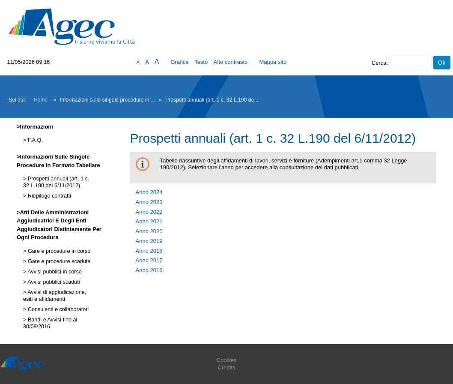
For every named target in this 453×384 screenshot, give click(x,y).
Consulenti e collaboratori (57, 309)
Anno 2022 (149, 212)
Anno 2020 (149, 231)
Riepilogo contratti (48, 196)
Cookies (227, 360)
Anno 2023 (149, 202)
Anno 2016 (149, 270)
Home (41, 100)
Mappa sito (273, 62)
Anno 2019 (149, 241)
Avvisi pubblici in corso (53, 272)
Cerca (379, 63)
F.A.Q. (34, 140)
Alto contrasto (231, 62)
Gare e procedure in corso (58, 251)
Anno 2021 (149, 221)
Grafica (180, 62)
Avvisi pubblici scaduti (53, 282)
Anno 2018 (149, 251)
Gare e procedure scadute (58, 261)
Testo (201, 62)
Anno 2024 (149, 192)
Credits (226, 367)
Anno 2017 (149, 260)
